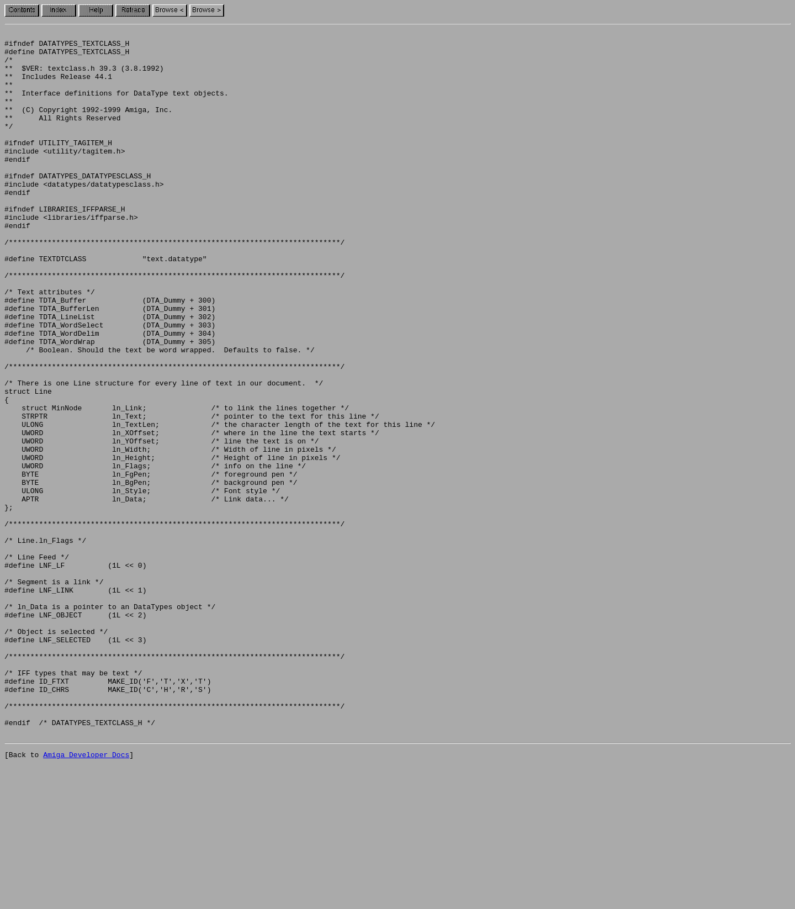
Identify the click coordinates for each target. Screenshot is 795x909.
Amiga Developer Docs (86, 897)
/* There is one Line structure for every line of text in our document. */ (163, 454)
